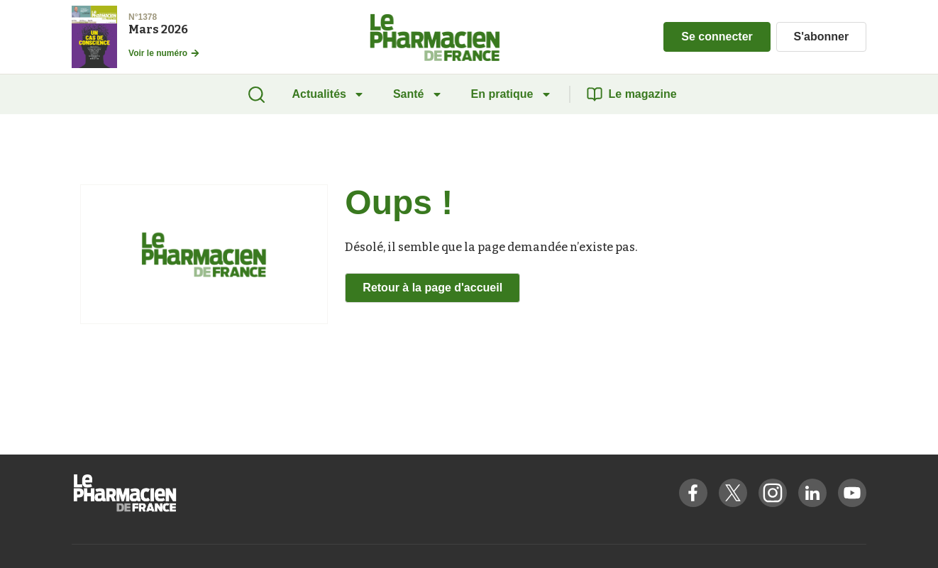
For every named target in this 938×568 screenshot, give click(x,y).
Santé (418, 93)
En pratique (511, 93)
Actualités (328, 93)
